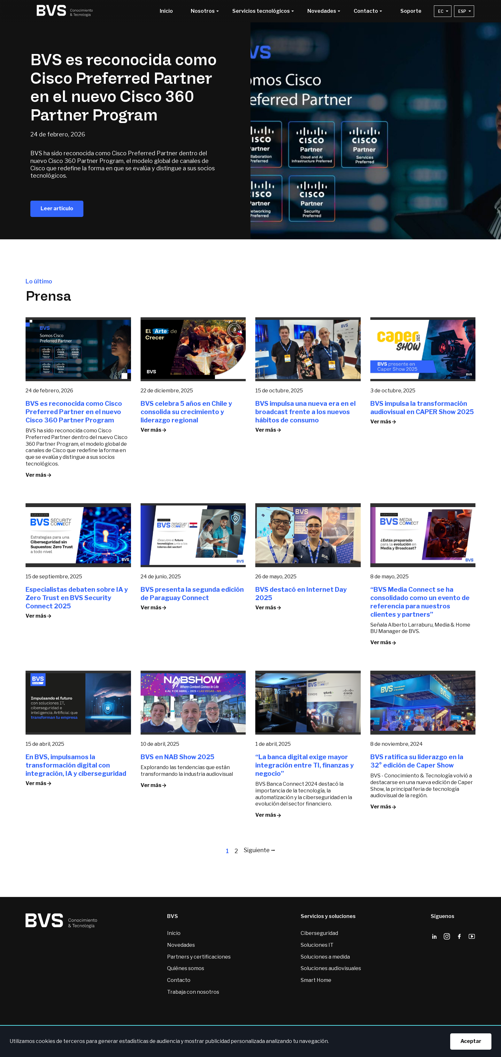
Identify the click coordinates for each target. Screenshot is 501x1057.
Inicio (166, 11)
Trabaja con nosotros (193, 992)
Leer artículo (57, 208)
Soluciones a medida (325, 957)
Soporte (410, 11)
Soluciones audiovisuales (331, 968)
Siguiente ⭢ (259, 850)
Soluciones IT (317, 945)
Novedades (181, 945)
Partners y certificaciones (199, 957)
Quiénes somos (185, 968)
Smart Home (316, 980)
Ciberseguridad (319, 933)
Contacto (178, 980)
